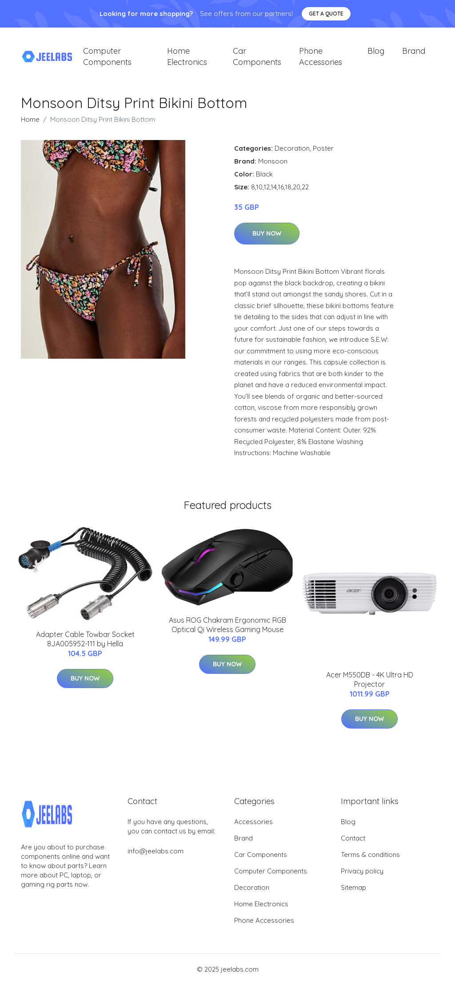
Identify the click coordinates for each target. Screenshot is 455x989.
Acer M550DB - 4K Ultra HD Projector (369, 684)
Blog (375, 53)
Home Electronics (187, 58)
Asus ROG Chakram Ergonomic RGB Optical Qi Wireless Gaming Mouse (227, 629)
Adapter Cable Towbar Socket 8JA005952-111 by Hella (85, 643)
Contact (353, 842)
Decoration (292, 152)
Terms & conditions (370, 859)
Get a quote (326, 13)
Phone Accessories (320, 58)
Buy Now (266, 238)
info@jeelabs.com (156, 855)
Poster (323, 152)
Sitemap (353, 892)
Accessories (253, 826)
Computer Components (107, 58)
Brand (413, 53)
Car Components (257, 58)
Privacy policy (362, 875)
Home (30, 124)
